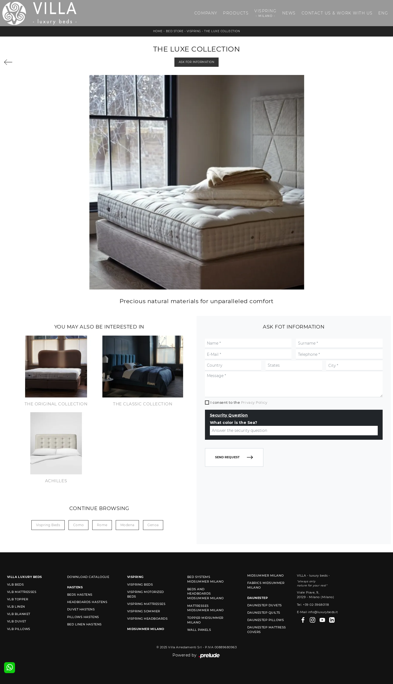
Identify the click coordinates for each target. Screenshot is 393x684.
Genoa (153, 525)
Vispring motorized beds (145, 594)
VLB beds (15, 584)
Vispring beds (48, 525)
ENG (383, 13)
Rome (102, 525)
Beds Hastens (80, 594)
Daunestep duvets (264, 605)
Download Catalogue (88, 577)
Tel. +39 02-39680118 (313, 605)
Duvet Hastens (81, 609)
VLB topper (17, 599)
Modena (127, 525)
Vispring (265, 13)
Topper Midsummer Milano (205, 620)
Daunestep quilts (263, 612)
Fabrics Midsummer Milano (266, 585)
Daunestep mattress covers (266, 629)
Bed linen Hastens (84, 624)
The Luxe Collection (222, 31)
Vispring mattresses (146, 604)
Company (206, 13)
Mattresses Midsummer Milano (205, 608)
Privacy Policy (254, 402)
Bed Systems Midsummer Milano (205, 579)
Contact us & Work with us (337, 13)
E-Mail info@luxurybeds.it (317, 612)
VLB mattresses (21, 592)
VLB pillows (18, 629)
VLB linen (16, 606)
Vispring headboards (147, 618)
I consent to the (238, 402)
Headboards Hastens (87, 602)
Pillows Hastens (83, 617)
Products (236, 13)
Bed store (175, 31)
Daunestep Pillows (265, 620)
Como (78, 525)
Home (158, 31)
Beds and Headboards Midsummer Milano (205, 593)
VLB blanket (18, 614)
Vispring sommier (143, 611)
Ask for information (197, 62)
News (289, 13)
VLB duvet (16, 621)
